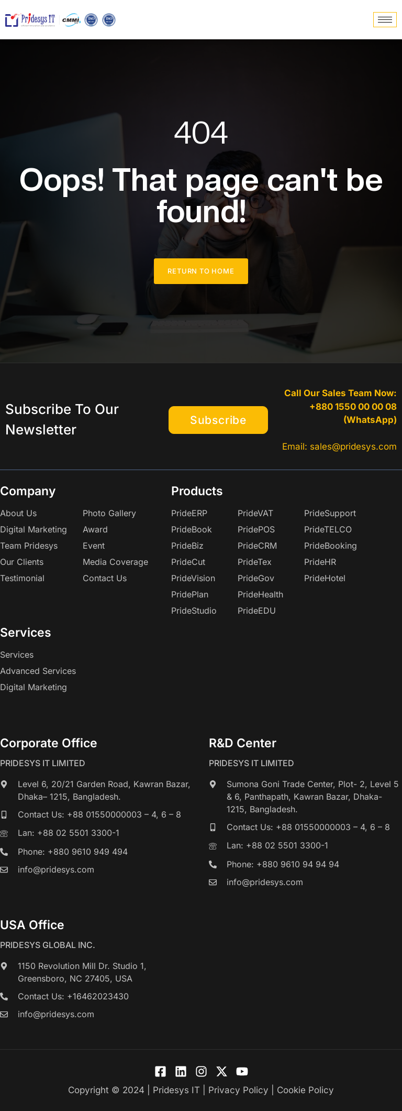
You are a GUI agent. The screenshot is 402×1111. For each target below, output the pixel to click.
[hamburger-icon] (385, 19)
